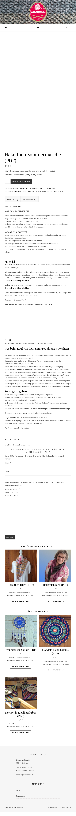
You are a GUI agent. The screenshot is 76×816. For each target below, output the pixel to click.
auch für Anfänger (28, 195)
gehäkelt (16, 192)
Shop (67, 812)
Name (8, 467)
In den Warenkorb (21, 185)
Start (59, 812)
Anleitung (17, 195)
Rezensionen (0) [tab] (29, 203)
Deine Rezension (12, 499)
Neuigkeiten (52, 812)
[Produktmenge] (7, 185)
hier (14, 422)
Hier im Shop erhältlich (20, 284)
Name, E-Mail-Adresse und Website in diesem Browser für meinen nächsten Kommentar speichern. (34, 487)
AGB (18, 795)
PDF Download (34, 192)
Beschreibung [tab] (12, 203)
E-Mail (8, 475)
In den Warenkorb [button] (20, 605)
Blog (63, 812)
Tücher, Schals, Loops (47, 192)
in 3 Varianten (54, 195)
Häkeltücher (24, 192)
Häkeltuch (45, 195)
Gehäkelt (38, 195)
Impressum (20, 800)
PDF (61, 195)
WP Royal (20, 812)
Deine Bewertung (12, 493)
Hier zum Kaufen (31, 299)
